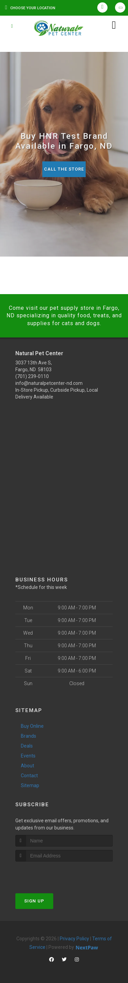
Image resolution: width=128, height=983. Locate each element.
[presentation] (51, 874)
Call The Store (64, 169)
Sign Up (34, 901)
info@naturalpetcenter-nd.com (49, 383)
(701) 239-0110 (32, 376)
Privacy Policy (74, 938)
